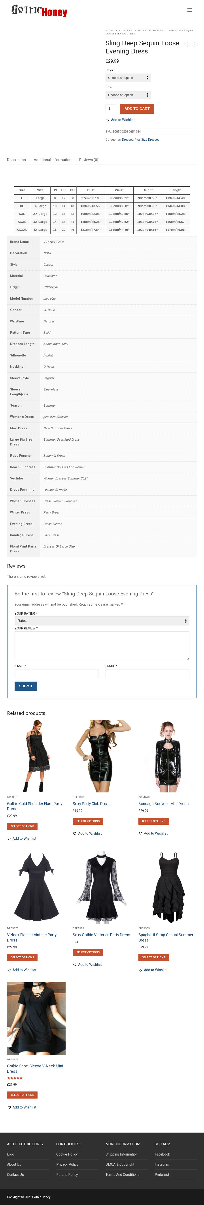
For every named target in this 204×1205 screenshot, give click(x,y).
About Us (14, 1164)
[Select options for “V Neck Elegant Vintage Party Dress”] (22, 957)
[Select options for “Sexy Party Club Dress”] (88, 821)
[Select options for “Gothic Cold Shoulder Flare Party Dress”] (22, 826)
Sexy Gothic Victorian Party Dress (101, 935)
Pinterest (162, 1175)
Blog (10, 1154)
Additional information (52, 159)
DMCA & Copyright (120, 1164)
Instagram (162, 1164)
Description (16, 159)
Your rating (26, 613)
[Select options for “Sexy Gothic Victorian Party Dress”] (88, 952)
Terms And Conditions (123, 1175)
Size (109, 87)
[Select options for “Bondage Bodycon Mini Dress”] (153, 821)
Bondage (144, 797)
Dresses (127, 139)
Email (111, 666)
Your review (26, 628)
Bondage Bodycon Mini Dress (163, 803)
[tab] (16, 160)
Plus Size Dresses (150, 30)
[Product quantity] (111, 108)
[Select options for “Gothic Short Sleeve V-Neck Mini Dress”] (22, 1095)
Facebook (162, 1154)
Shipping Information (122, 1154)
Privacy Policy (67, 1164)
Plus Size (125, 30)
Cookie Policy (67, 1154)
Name (20, 666)
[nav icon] (190, 10)
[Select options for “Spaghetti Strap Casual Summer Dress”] (153, 957)
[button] (120, 120)
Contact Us (15, 1175)
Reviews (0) (88, 159)
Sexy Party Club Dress (92, 803)
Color (109, 70)
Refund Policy (67, 1175)
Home (109, 30)
